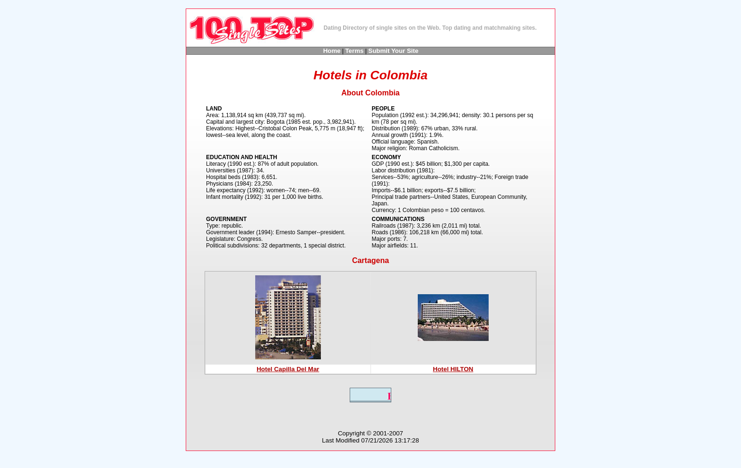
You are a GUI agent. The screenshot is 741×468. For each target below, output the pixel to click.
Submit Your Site (393, 50)
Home (332, 50)
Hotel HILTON (453, 369)
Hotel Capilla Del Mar (288, 369)
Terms (354, 50)
